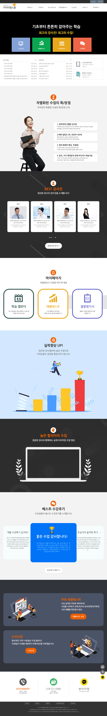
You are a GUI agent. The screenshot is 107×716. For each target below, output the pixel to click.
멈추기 (57, 238)
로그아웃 (100, 1)
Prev (5, 214)
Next (101, 214)
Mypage (93, 1)
